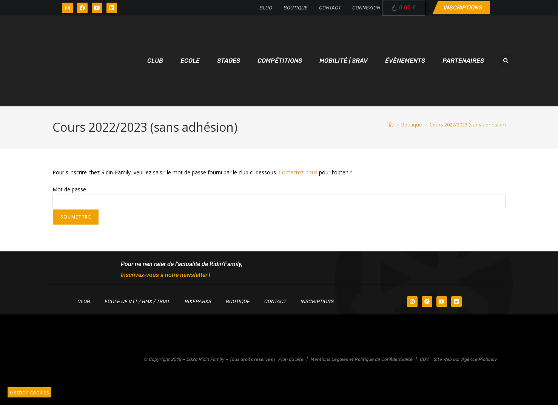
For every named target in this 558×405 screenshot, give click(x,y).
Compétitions (279, 60)
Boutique (296, 8)
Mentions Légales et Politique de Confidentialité (362, 359)
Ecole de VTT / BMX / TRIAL (137, 301)
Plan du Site (291, 359)
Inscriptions (317, 301)
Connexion (366, 8)
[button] (505, 60)
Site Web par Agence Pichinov (465, 359)
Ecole (190, 60)
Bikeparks (198, 301)
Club (155, 60)
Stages (228, 60)
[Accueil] (391, 124)
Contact (330, 8)
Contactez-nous (298, 172)
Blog (265, 8)
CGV (424, 359)
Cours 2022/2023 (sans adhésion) (468, 124)
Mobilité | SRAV (343, 60)
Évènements (405, 60)
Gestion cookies (29, 392)
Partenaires (463, 60)
